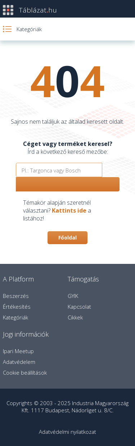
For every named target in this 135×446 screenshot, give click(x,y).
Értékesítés (17, 306)
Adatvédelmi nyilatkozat (67, 431)
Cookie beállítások (25, 372)
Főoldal (67, 237)
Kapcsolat (79, 306)
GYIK (73, 295)
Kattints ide (69, 210)
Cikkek (75, 317)
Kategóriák (15, 317)
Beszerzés (16, 295)
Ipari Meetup (18, 351)
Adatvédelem (19, 361)
